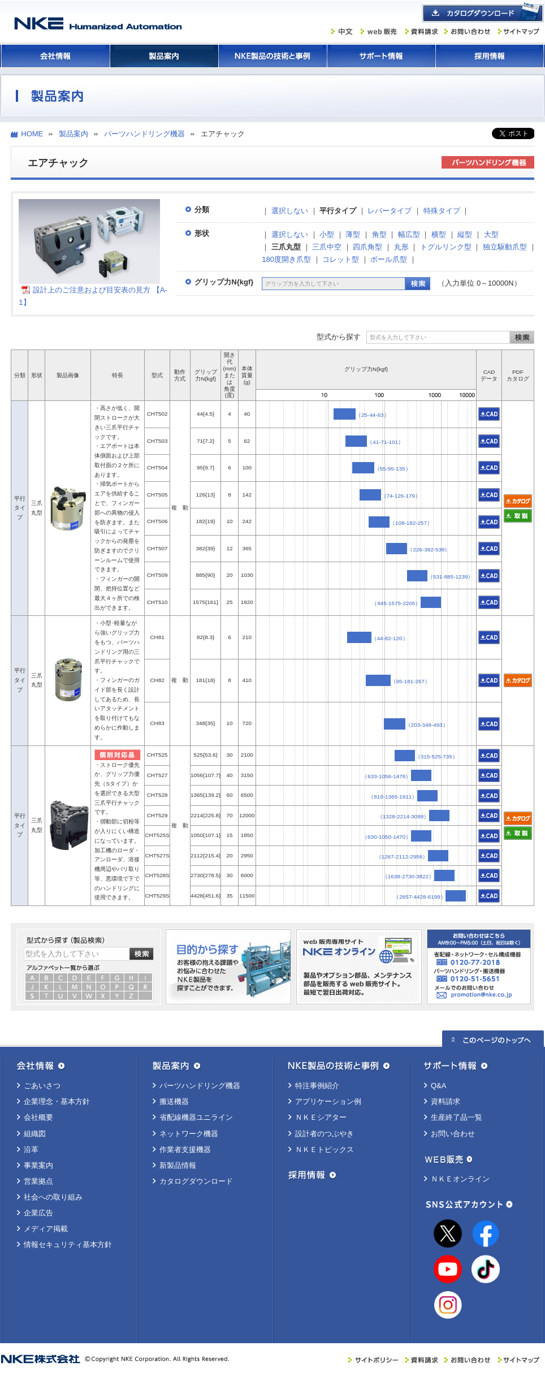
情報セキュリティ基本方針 (68, 1244)
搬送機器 (174, 1101)
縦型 (464, 234)
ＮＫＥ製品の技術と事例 (272, 56)
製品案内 (164, 56)
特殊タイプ (441, 210)
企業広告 (38, 1213)
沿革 (31, 1149)
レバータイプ (389, 210)
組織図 (35, 1133)
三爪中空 (326, 247)
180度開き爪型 (286, 259)
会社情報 (55, 56)
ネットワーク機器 (188, 1133)
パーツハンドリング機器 (144, 134)
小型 (326, 234)
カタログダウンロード (196, 1181)
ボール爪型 (388, 259)
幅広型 (409, 234)
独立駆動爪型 (505, 247)
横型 (438, 234)
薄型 (352, 234)
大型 (491, 234)
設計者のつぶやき (324, 1133)
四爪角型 (367, 247)
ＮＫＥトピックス (324, 1149)
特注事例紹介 (317, 1085)
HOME (32, 134)
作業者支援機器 (185, 1149)
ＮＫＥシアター (321, 1117)
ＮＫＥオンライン (460, 1179)
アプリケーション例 (328, 1101)
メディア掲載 (46, 1228)
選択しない (289, 210)
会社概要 (38, 1117)
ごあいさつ (42, 1085)
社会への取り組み (53, 1197)
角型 (379, 234)
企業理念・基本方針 (57, 1101)
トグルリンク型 (446, 247)
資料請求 (445, 1101)
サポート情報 (381, 56)
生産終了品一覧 (456, 1117)
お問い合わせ (453, 1133)
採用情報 (489, 56)
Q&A (438, 1085)
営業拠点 (38, 1181)
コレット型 (340, 259)
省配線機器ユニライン (196, 1117)
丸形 (401, 247)
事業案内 (38, 1165)
